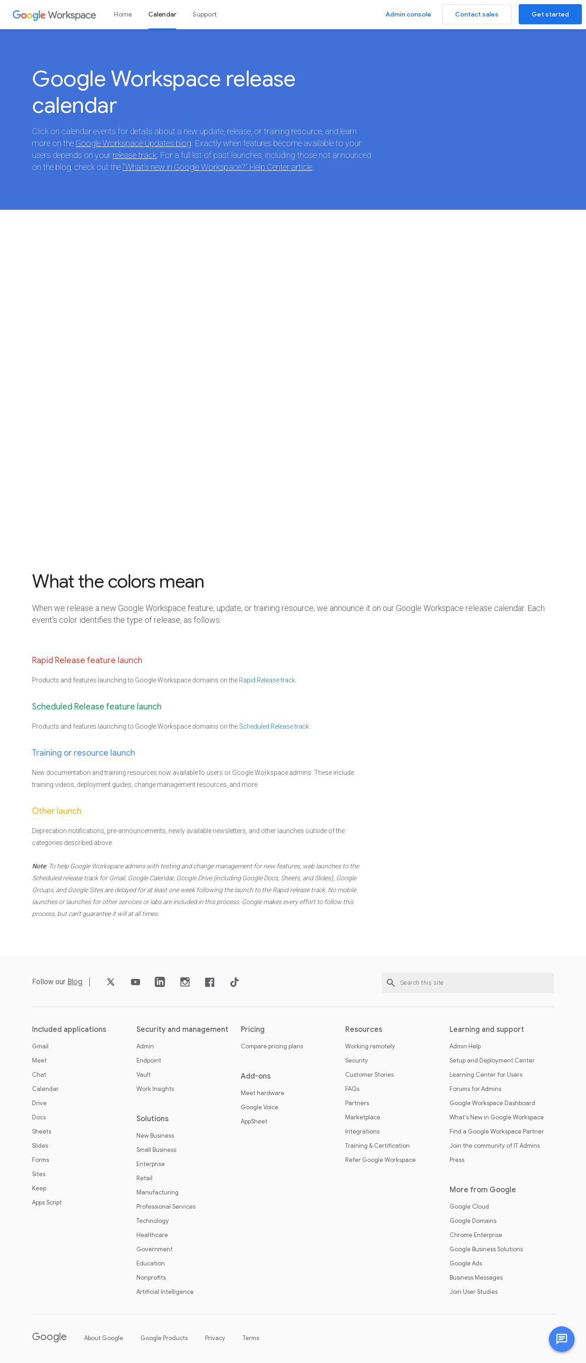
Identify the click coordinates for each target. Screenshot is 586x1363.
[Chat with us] (562, 1339)
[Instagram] (184, 986)
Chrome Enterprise (476, 1235)
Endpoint (148, 1061)
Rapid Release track (267, 680)
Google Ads (466, 1264)
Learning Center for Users (486, 1075)
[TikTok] (234, 986)
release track (135, 155)
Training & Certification (377, 1146)
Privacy (215, 1338)
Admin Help (465, 1047)
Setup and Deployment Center (492, 1061)
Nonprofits (151, 1278)
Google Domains (473, 1221)
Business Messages (476, 1278)
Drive (39, 1103)
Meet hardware (262, 1093)
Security (356, 1061)
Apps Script (47, 1203)
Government (154, 1250)
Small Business (156, 1150)
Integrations (362, 1132)
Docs (39, 1118)
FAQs (352, 1089)
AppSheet (254, 1122)
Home (123, 14)
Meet (39, 1061)
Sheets (41, 1132)
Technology (152, 1221)
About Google (103, 1338)
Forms (40, 1160)
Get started (550, 14)
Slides (40, 1146)
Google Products (164, 1338)
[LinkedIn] (160, 986)
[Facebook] (209, 986)
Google (49, 1337)
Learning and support (487, 1030)
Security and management (182, 1030)
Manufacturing (157, 1193)
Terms (251, 1338)
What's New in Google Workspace (497, 1118)
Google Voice (259, 1108)
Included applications (69, 1030)
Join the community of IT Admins (495, 1146)
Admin (145, 1047)
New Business (155, 1136)
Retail (144, 1179)
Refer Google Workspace (380, 1160)
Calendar (162, 14)
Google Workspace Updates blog (133, 143)
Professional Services (165, 1207)
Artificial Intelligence (165, 1292)
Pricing (253, 1030)
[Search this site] (468, 983)
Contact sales (477, 14)
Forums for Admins (475, 1089)
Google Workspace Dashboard (492, 1103)
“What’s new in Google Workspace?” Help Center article (217, 167)
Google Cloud (469, 1207)
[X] (110, 986)
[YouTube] (135, 986)
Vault (143, 1075)
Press (457, 1160)
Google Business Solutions (486, 1250)
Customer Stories (369, 1075)
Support (205, 14)
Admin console (408, 14)
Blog (74, 982)
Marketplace (362, 1118)
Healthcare (152, 1235)
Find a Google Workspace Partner (497, 1132)
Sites (38, 1174)
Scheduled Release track (274, 727)
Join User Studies (474, 1292)
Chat (39, 1075)
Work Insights (155, 1089)
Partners (357, 1103)
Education (150, 1264)
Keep (39, 1189)
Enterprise (150, 1164)
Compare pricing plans (272, 1047)
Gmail (40, 1047)
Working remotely (370, 1047)
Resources (363, 1030)
